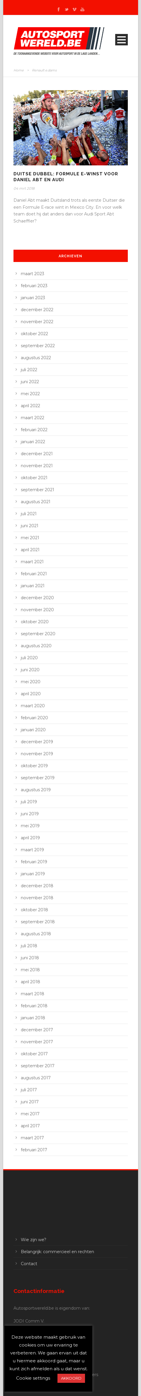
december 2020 (37, 597)
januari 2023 (33, 297)
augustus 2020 (36, 645)
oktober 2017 (34, 1053)
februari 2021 (34, 573)
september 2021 (37, 489)
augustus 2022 (36, 357)
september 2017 (38, 1065)
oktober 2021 (34, 477)
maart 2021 (32, 561)
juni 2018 (30, 957)
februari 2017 (34, 1149)
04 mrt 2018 (24, 188)
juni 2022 (30, 381)
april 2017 (30, 1125)
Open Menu (121, 39)
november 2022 (37, 321)
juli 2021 (29, 513)
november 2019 (37, 753)
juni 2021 (29, 525)
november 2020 (37, 609)
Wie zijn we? (33, 1239)
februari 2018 (34, 1005)
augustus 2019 (36, 789)
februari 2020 (34, 717)
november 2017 (37, 1041)
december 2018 (37, 885)
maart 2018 (32, 993)
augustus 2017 (36, 1077)
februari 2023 (34, 285)
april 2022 (30, 405)
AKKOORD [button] (71, 1378)
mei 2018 (30, 969)
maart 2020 (33, 705)
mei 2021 (30, 537)
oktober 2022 (34, 333)
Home (18, 70)
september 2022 (38, 345)
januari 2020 (33, 729)
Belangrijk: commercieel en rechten (57, 1251)
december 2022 (37, 309)
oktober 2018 (34, 909)
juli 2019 (29, 801)
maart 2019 (32, 849)
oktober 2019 (34, 765)
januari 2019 (33, 873)
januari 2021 (33, 585)
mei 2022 (30, 393)
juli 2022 (29, 369)
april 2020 (31, 693)
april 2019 (30, 837)
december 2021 (37, 453)
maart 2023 (32, 273)
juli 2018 (29, 945)
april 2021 (30, 549)
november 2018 (37, 897)
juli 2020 (29, 657)
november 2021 (37, 465)
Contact (29, 1263)
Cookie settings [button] (33, 1378)
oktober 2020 (35, 621)
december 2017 (37, 1029)
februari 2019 (34, 861)
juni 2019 (30, 813)
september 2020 (38, 633)
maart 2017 (32, 1137)
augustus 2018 (36, 933)
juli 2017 (29, 1089)
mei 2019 (30, 825)
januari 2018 (33, 1017)
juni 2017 (30, 1101)
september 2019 (38, 777)
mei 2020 (30, 681)
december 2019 (37, 741)
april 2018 (30, 981)
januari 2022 (33, 441)
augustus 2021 (35, 501)
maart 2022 (32, 417)
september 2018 (38, 921)
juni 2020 (30, 669)
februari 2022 (34, 429)
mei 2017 (30, 1113)
